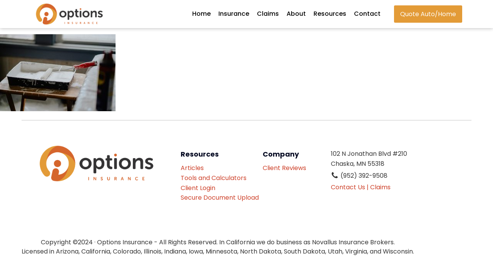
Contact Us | (350, 187)
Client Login (198, 188)
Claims (268, 13)
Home (201, 13)
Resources (330, 13)
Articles (192, 168)
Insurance (233, 13)
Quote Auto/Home (428, 14)
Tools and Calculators (213, 178)
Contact (367, 13)
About (296, 13)
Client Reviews (287, 168)
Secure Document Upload (220, 197)
